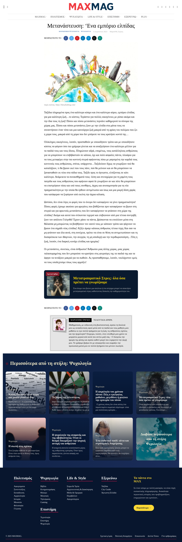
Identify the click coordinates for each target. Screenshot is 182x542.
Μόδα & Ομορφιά (74, 493)
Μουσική (44, 496)
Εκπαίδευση (19, 493)
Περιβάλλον (72, 496)
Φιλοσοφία (18, 505)
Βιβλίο (43, 486)
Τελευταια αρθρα (103, 320)
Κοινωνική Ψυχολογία (69, 31)
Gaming (44, 502)
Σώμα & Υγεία (73, 486)
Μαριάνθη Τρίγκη (116, 31)
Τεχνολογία (45, 517)
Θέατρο (44, 493)
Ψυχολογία (86, 31)
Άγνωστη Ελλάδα (108, 493)
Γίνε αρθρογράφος (169, 536)
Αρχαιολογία (19, 496)
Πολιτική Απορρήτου (123, 536)
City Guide (106, 489)
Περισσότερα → (143, 508)
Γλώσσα (17, 509)
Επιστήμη (45, 520)
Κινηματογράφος (48, 489)
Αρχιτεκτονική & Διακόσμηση (80, 489)
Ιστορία (17, 499)
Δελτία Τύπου (153, 536)
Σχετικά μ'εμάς (106, 536)
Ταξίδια (104, 486)
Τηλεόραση (45, 499)
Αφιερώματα (19, 486)
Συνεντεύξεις (19, 489)
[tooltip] (158, 7)
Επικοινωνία (140, 536)
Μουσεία (18, 502)
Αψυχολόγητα (73, 499)
